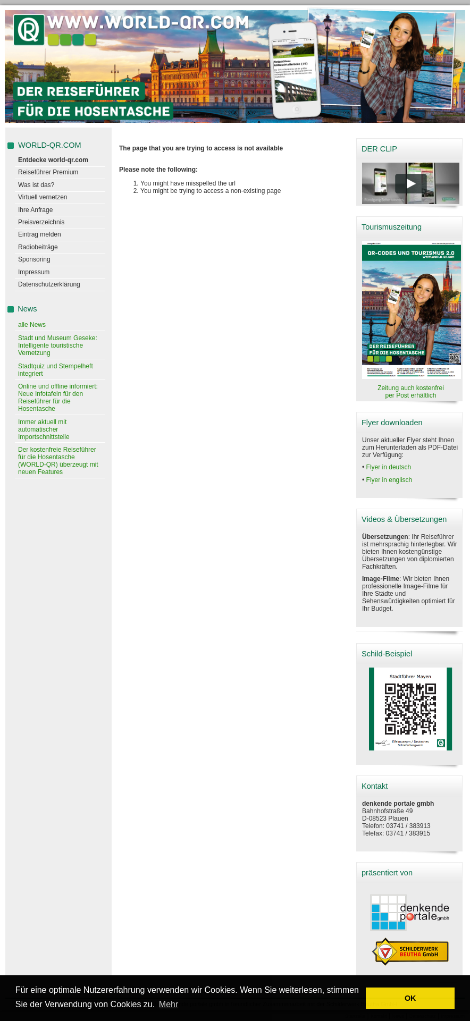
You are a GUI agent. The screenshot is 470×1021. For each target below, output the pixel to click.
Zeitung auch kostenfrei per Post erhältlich (410, 391)
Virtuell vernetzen (43, 197)
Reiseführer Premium (48, 172)
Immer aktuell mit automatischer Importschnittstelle (44, 429)
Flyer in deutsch (389, 467)
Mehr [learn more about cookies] (168, 1004)
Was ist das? (36, 185)
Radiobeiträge (38, 247)
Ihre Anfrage (35, 210)
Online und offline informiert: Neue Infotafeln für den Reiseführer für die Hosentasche (58, 397)
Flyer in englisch (389, 480)
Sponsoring (34, 259)
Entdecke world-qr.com (53, 160)
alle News (32, 324)
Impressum (33, 272)
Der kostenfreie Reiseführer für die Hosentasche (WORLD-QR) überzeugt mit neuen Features (58, 461)
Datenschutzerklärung (49, 284)
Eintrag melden (39, 234)
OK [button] (410, 998)
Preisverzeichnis (41, 222)
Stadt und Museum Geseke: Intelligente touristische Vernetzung (57, 345)
